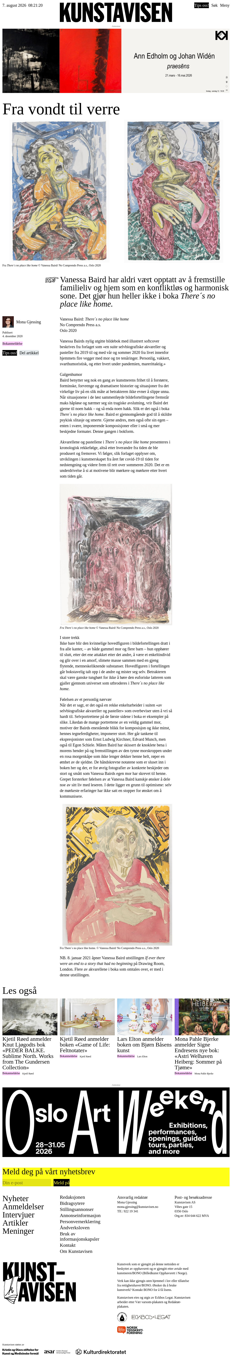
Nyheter (15, 1198)
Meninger (18, 1231)
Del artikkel (29, 353)
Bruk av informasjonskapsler (79, 1236)
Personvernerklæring (80, 1221)
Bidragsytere (72, 1203)
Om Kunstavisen (76, 1251)
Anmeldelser (23, 1207)
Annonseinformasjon (80, 1215)
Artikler (15, 1223)
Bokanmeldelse (12, 343)
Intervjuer (18, 1215)
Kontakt (67, 1245)
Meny (225, 5)
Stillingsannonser (77, 1209)
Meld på (62, 1182)
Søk (214, 5)
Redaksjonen (72, 1197)
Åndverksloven (75, 1227)
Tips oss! (201, 5)
